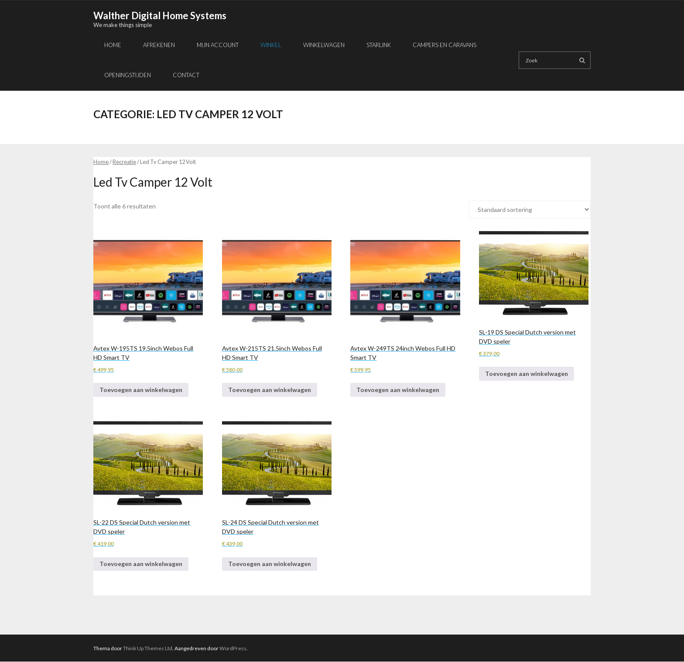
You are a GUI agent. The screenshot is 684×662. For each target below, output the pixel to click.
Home (101, 161)
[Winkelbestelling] (530, 210)
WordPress (232, 648)
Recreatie (124, 161)
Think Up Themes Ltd (147, 648)
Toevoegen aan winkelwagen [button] (140, 389)
